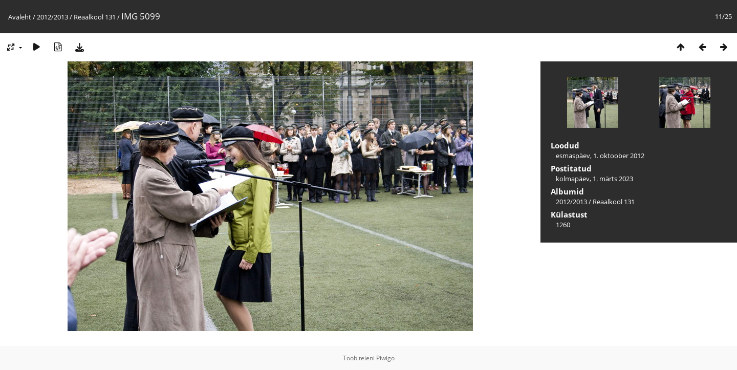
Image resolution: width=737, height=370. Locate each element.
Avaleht (19, 16)
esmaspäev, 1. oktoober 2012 (600, 155)
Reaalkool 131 (95, 16)
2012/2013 (52, 16)
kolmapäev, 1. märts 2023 (594, 178)
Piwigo (385, 358)
